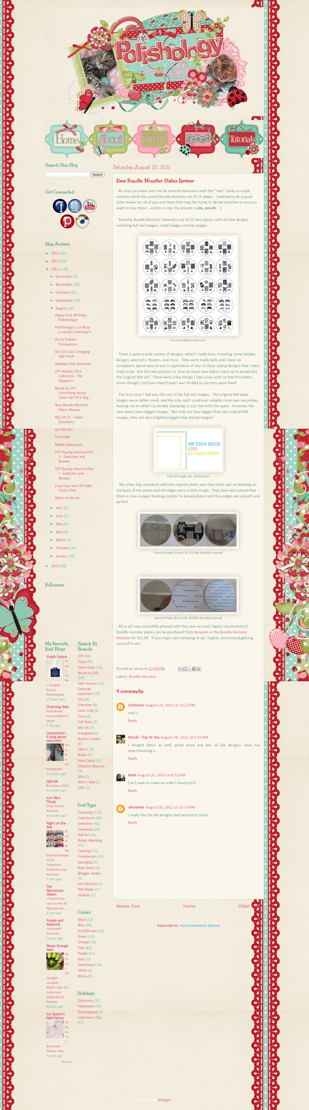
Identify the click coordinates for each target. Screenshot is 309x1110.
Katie (132, 775)
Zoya (81, 662)
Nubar (82, 755)
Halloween (86, 1006)
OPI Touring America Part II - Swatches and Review (74, 457)
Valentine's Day (89, 1018)
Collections (86, 818)
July (59, 508)
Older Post (249, 906)
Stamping (85, 813)
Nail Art (83, 835)
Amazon (201, 632)
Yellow (82, 976)
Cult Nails (85, 722)
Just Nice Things (53, 800)
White (82, 971)
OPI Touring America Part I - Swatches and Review (74, 473)
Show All (67, 1062)
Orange (83, 942)
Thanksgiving (87, 1012)
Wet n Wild (86, 782)
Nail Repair (86, 890)
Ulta (81, 777)
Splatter (84, 895)
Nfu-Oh (83, 728)
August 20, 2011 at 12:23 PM (170, 705)
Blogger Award (89, 874)
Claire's (83, 749)
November (64, 285)
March (61, 540)
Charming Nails (57, 707)
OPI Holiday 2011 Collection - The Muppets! (69, 376)
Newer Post (128, 906)
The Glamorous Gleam (54, 891)
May (59, 524)
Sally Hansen (87, 684)
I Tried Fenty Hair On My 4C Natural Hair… (57, 903)
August (62, 309)
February (63, 548)
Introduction (87, 884)
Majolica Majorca (91, 766)
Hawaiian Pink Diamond (73, 364)
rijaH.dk (52, 782)
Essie (82, 717)
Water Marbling (90, 841)
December (64, 277)
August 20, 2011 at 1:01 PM (184, 737)
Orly (81, 700)
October (63, 293)
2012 (55, 261)
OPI (81, 656)
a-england (85, 733)
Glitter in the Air (67, 498)
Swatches (85, 824)
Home (189, 906)
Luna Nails (62, 437)
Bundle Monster (142, 677)
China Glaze (86, 668)
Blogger (164, 1100)
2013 (55, 253)
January (62, 556)
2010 (55, 566)
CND (81, 788)
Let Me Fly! (64, 430)
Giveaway (85, 830)
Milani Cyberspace (69, 445)
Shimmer (85, 705)
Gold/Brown (87, 931)
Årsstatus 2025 (57, 786)
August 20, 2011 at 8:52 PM (161, 775)
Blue (81, 925)
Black (82, 920)
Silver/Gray (86, 965)
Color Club (85, 711)
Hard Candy (86, 761)
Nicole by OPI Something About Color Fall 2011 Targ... (73, 393)
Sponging (85, 862)
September (65, 301)
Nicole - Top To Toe (143, 737)
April (59, 532)
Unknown (136, 705)
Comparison (87, 857)
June (60, 516)
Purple (83, 954)
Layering (84, 851)
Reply (132, 721)
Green (82, 937)
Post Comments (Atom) (200, 926)
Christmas (85, 1001)
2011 (55, 269)
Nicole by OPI (88, 673)
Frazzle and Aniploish (54, 923)
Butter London (89, 739)
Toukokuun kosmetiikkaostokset (57, 716)
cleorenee (136, 807)
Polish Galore (56, 657)
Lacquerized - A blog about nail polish (56, 737)
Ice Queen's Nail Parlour (55, 1016)
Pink (81, 948)
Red (81, 959)
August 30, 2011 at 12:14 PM (170, 807)
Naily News (86, 868)
